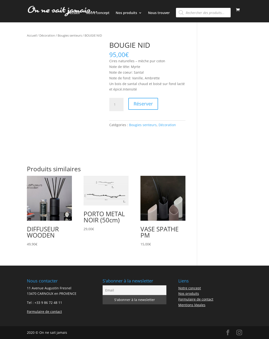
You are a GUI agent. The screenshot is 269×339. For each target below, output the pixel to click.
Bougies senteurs (70, 35)
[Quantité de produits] (116, 104)
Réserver (143, 103)
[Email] (134, 290)
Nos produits (126, 13)
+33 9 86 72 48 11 (48, 302)
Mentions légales (191, 305)
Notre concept (98, 13)
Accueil (74, 13)
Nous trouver (159, 13)
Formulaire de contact (44, 311)
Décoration (47, 35)
